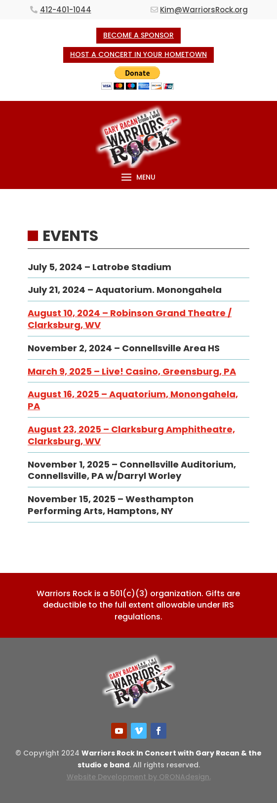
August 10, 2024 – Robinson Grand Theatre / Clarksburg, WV (130, 319)
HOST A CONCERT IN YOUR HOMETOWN (138, 54)
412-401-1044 (65, 9)
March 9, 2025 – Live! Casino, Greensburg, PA (132, 371)
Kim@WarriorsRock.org (204, 9)
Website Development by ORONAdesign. (139, 777)
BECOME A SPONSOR (138, 35)
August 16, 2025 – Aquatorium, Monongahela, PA (133, 400)
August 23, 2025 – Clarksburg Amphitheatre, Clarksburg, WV (131, 435)
